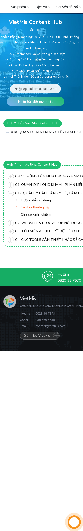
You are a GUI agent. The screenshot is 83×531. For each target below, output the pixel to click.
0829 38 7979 (69, 280)
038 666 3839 (45, 320)
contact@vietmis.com (50, 326)
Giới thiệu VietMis (36, 335)
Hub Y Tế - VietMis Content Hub (32, 123)
